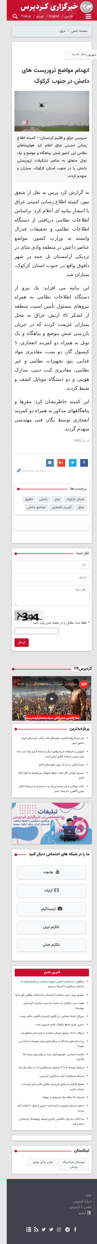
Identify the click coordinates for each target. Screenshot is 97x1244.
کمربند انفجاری (62, 485)
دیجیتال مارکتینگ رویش (74, 1120)
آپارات (48, 866)
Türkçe (19, 16)
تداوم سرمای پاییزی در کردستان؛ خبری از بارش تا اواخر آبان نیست (47, 1066)
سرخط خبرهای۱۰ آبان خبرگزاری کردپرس (62, 1037)
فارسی (61, 16)
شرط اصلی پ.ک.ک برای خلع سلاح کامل (61, 741)
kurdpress (48, 7)
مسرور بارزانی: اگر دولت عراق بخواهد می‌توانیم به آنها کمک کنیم (48, 750)
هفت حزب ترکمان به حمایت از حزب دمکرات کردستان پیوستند (49, 978)
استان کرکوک (75, 477)
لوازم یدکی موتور (43, 1118)
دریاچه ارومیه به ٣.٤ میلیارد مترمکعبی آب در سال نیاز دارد (51, 1028)
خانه (89, 1151)
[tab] (48, 948)
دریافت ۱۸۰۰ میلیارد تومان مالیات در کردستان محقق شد (52, 1003)
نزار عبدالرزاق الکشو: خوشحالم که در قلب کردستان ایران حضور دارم (46, 720)
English (47, 16)
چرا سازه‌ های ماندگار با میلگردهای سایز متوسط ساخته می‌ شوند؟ (47, 1012)
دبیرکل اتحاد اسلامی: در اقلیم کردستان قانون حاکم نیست (51, 987)
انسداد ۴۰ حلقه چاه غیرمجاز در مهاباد (63, 1058)
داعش (43, 477)
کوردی (33, 16)
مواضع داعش (36, 485)
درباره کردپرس (82, 1157)
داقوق (29, 477)
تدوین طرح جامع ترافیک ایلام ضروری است (59, 995)
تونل (57, 477)
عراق (63, 31)
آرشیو (82, 1168)
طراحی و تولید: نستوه (51, 1237)
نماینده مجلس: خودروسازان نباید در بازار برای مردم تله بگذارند (49, 1020)
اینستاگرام (48, 885)
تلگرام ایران (48, 903)
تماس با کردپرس (81, 1163)
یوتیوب (48, 848)
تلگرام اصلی (47, 920)
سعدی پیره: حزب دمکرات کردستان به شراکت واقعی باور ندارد (49, 970)
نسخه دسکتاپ (48, 1204)
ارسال (15, 620)
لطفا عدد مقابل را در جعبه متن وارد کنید (61, 600)
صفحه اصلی (79, 31)
